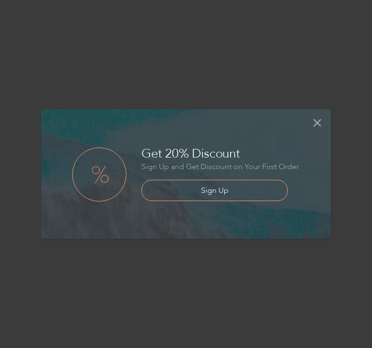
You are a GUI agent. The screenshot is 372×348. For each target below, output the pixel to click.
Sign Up (215, 190)
